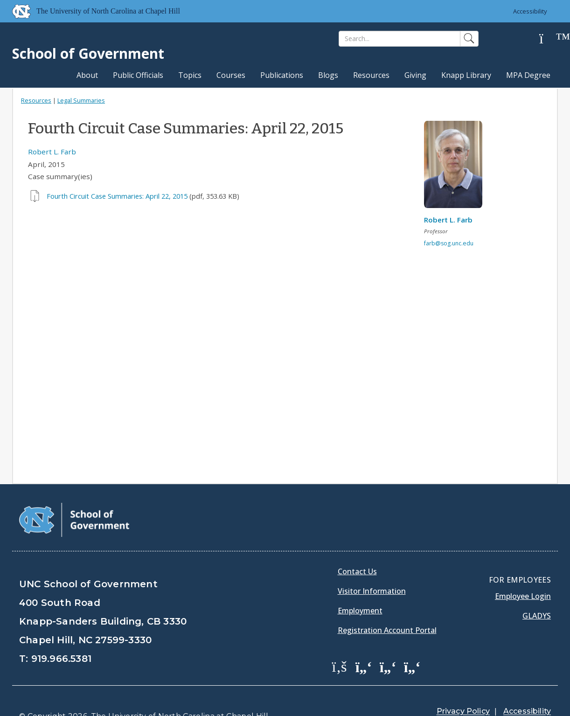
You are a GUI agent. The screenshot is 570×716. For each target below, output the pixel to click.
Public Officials (138, 75)
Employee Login (523, 573)
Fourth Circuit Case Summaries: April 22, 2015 (117, 196)
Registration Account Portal (387, 607)
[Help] (548, 39)
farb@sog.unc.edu (448, 243)
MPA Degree (528, 75)
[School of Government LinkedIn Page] (388, 643)
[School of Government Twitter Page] (364, 643)
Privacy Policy (463, 687)
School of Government (88, 53)
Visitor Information (372, 568)
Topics (190, 75)
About (87, 75)
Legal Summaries (81, 100)
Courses (230, 75)
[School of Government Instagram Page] (412, 643)
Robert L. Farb (52, 151)
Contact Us (357, 548)
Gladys (536, 592)
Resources (371, 75)
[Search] (399, 39)
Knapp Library (466, 75)
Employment (360, 587)
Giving (415, 75)
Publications (281, 75)
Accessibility (530, 11)
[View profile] (456, 167)
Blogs (328, 75)
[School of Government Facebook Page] (339, 643)
